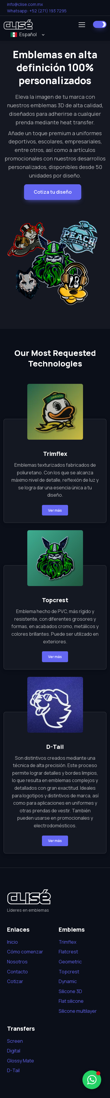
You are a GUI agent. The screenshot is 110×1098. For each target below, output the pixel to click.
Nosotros (17, 961)
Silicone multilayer (78, 1011)
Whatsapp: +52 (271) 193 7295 (37, 11)
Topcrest (69, 971)
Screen (15, 1041)
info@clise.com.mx (25, 4)
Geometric (70, 961)
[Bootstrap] (29, 897)
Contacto (17, 971)
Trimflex (67, 942)
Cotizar (15, 981)
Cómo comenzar (25, 951)
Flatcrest (68, 951)
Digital (13, 1050)
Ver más (55, 510)
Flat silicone (71, 1001)
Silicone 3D (70, 991)
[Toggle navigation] (81, 24)
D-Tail (13, 1070)
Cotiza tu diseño (53, 192)
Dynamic (68, 981)
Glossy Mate (20, 1060)
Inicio (12, 942)
